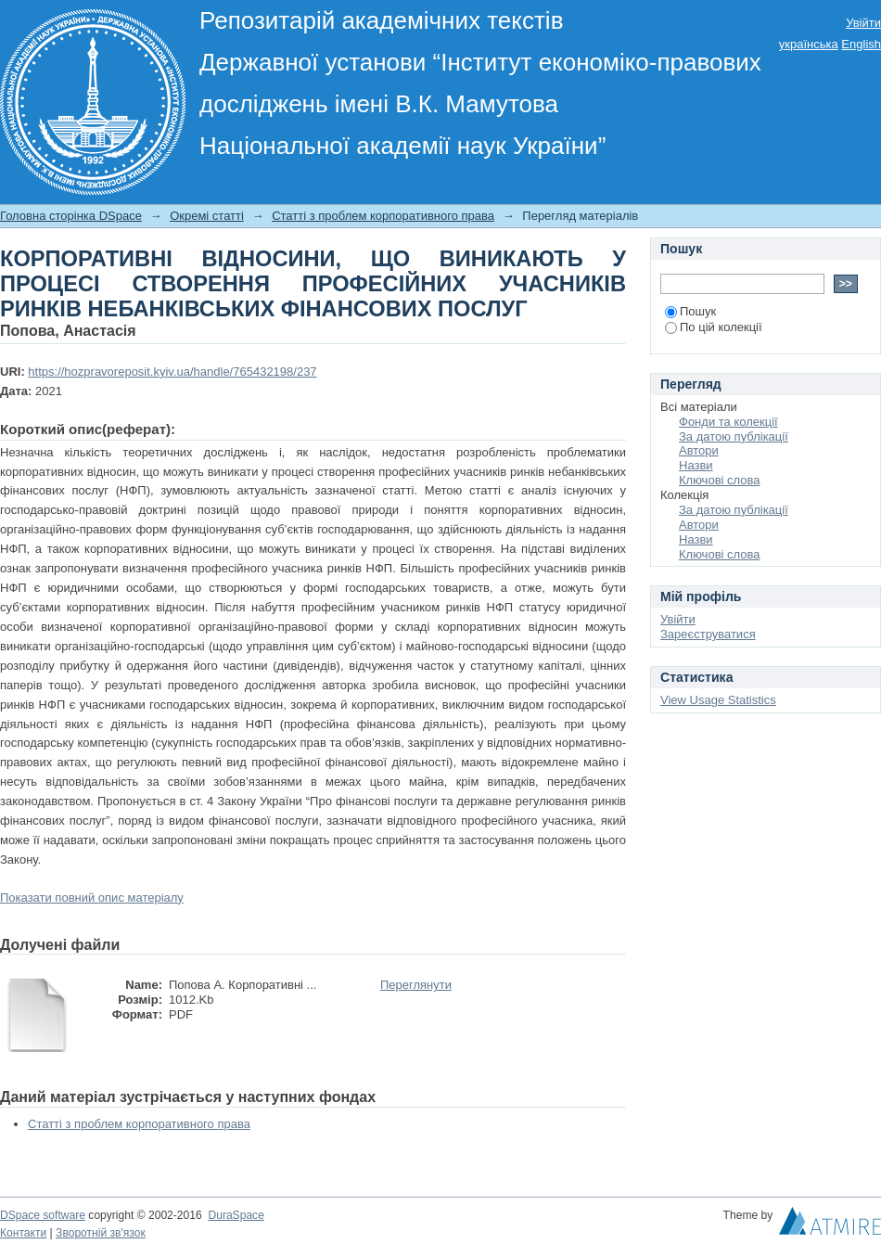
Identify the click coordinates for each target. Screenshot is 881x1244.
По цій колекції (713, 327)
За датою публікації (733, 436)
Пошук (690, 311)
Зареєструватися (708, 634)
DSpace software (42, 1215)
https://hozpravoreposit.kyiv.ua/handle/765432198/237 (172, 371)
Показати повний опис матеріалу (92, 897)
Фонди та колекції (728, 422)
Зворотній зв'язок (101, 1232)
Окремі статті (207, 216)
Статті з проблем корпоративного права (383, 216)
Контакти (23, 1232)
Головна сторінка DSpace (71, 216)
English (861, 44)
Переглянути (416, 985)
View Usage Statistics (718, 700)
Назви (696, 465)
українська (808, 44)
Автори (699, 450)
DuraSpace (235, 1215)
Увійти (863, 23)
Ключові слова (719, 480)
